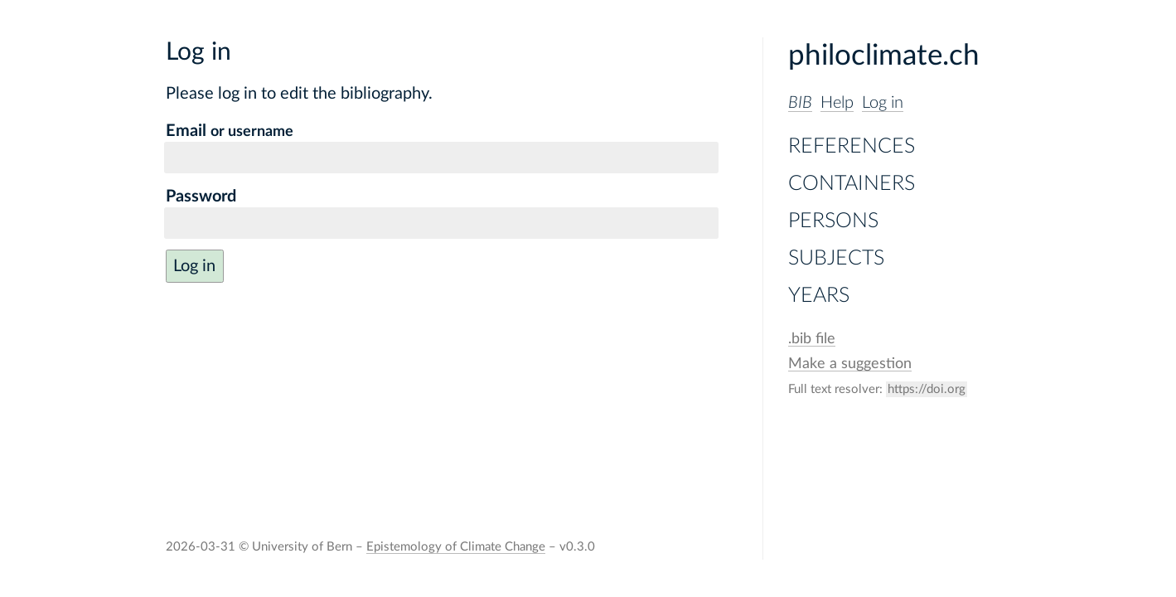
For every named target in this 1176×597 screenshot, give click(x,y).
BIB (800, 103)
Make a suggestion (850, 364)
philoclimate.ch (884, 55)
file (811, 339)
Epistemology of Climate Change (455, 547)
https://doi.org (926, 389)
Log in (882, 103)
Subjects (836, 258)
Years (818, 295)
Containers (851, 183)
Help (837, 103)
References (851, 146)
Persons (833, 221)
